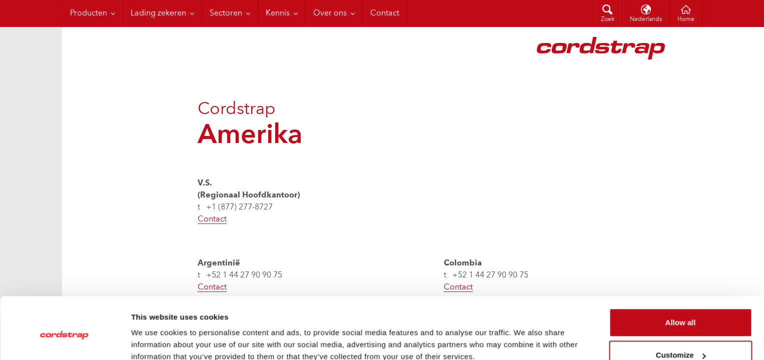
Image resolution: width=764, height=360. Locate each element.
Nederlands (646, 19)
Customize (681, 311)
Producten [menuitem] (88, 14)
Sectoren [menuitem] (226, 14)
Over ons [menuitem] (330, 14)
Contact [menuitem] (384, 14)
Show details (154, 340)
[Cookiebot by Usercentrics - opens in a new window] (65, 340)
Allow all (680, 278)
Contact (212, 220)
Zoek (607, 19)
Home (685, 19)
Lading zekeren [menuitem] (158, 14)
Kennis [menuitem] (278, 14)
